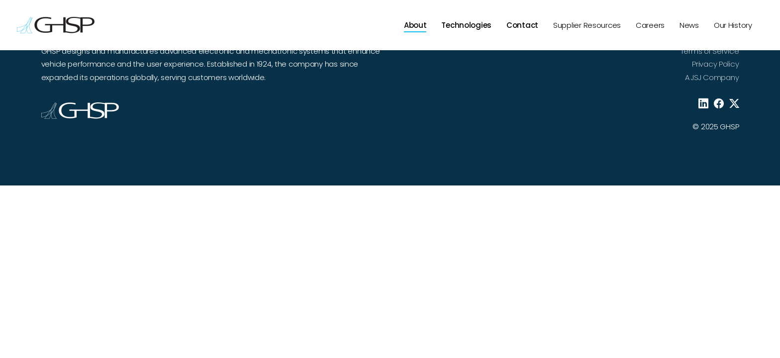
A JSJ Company (712, 77)
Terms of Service (710, 51)
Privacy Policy (715, 64)
